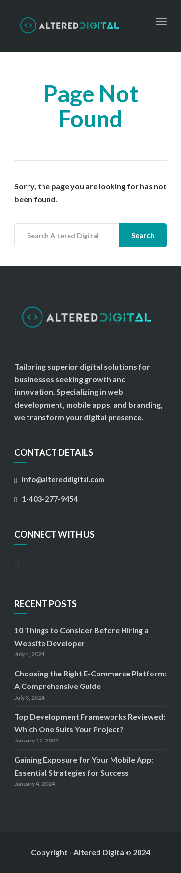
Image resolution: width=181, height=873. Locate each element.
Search (142, 235)
